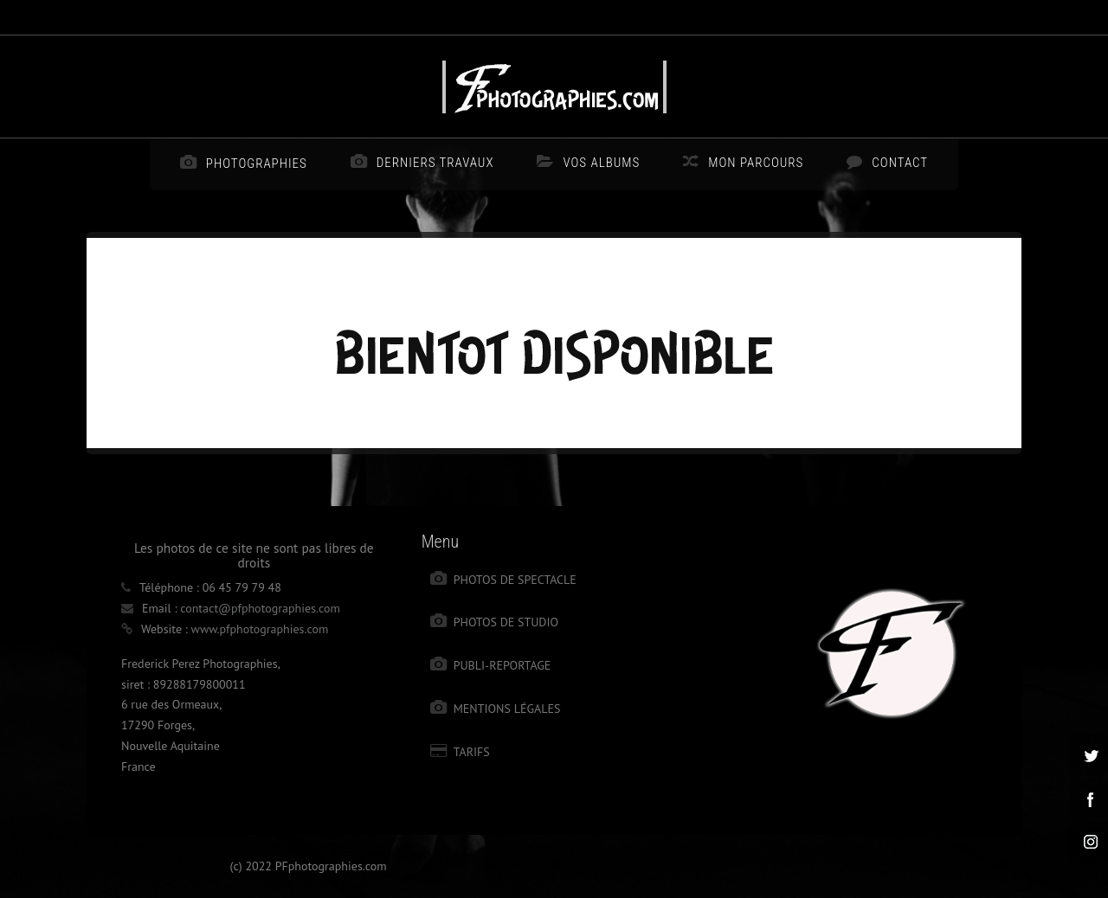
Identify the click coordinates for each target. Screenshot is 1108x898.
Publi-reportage (502, 665)
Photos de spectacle (515, 579)
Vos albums (601, 162)
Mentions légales (507, 708)
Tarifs (472, 752)
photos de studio (506, 622)
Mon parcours (755, 162)
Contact (900, 162)
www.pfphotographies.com (260, 629)
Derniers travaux (435, 162)
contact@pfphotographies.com (260, 608)
